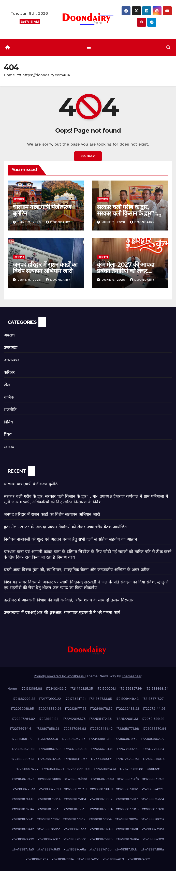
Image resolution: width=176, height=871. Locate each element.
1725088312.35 (49, 759)
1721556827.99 (130, 689)
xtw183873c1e (127, 789)
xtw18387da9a (37, 860)
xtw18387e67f (113, 860)
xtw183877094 (101, 809)
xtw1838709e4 (49, 779)
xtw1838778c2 (74, 819)
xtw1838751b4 (75, 799)
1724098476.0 (50, 749)
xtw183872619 (50, 789)
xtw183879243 (101, 829)
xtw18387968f (127, 829)
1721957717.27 (153, 699)
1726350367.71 (53, 769)
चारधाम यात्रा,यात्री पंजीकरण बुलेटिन (42, 210)
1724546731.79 (102, 749)
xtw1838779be (100, 819)
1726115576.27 (27, 769)
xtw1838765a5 (49, 809)
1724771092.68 (128, 749)
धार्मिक (9, 397)
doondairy (58, 222)
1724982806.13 (22, 759)
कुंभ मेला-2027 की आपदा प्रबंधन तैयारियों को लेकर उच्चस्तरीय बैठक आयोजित (125, 271)
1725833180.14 (154, 759)
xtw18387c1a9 (23, 849)
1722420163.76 (74, 719)
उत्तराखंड (11, 348)
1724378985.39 (75, 749)
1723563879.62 (125, 739)
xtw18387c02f (153, 839)
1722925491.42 (101, 729)
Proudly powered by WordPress (59, 677)
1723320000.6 (47, 739)
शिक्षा (7, 435)
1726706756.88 (131, 769)
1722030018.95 (22, 709)
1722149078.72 (101, 709)
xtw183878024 (126, 819)
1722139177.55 (75, 709)
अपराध (9, 335)
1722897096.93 (74, 729)
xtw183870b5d (75, 779)
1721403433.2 (56, 689)
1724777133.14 (153, 749)
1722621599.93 (152, 719)
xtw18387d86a (152, 849)
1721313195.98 (31, 689)
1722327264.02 (23, 719)
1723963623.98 (24, 749)
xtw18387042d (23, 779)
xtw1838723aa (24, 789)
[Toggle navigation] (89, 48)
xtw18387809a (152, 819)
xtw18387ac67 (49, 839)
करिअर (9, 372)
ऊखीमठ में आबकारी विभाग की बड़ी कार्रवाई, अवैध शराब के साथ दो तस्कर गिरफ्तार (69, 600)
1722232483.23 (127, 709)
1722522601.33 (126, 719)
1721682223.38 (23, 699)
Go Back (88, 157)
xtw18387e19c (88, 860)
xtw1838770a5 (127, 809)
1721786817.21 (74, 699)
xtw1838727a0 (75, 789)
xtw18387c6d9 (48, 849)
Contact (153, 769)
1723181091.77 (22, 739)
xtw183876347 (23, 809)
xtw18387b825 (101, 839)
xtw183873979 (101, 789)
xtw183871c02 (153, 779)
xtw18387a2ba (153, 829)
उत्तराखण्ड (19, 199)
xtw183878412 (23, 829)
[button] (168, 47)
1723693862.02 (153, 739)
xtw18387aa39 (23, 839)
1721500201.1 (106, 689)
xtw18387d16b (100, 849)
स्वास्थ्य (9, 447)
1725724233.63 (127, 759)
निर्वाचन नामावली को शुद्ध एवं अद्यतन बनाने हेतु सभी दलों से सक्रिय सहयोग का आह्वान (70, 539)
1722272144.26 (154, 709)
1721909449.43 (127, 699)
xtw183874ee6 (23, 799)
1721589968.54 (157, 689)
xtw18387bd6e (127, 839)
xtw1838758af (127, 799)
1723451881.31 (99, 739)
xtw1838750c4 (49, 799)
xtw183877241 (23, 819)
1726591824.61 (105, 769)
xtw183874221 (152, 789)
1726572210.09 (78, 769)
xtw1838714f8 (128, 779)
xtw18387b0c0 (74, 839)
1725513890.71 (101, 759)
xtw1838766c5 (75, 809)
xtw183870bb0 (102, 779)
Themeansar (131, 677)
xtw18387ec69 (139, 860)
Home (9, 75)
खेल (7, 385)
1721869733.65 (100, 699)
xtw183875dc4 (152, 799)
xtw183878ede (75, 829)
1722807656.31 (47, 729)
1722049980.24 (49, 709)
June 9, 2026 (30, 222)
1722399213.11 (49, 719)
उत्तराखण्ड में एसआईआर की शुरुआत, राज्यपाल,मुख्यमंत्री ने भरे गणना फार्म (62, 612)
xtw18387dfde (63, 860)
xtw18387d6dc (126, 849)
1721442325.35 (81, 689)
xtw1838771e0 (153, 809)
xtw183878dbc (48, 829)
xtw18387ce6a (75, 849)
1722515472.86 (100, 719)
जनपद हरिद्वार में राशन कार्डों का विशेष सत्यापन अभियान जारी (45, 268)
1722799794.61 (21, 729)
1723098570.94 (154, 729)
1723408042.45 (73, 739)
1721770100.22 (50, 699)
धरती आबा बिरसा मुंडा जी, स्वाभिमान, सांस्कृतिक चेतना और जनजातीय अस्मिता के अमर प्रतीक (77, 569)
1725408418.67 (75, 759)
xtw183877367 (48, 819)
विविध (8, 422)
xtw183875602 (101, 799)
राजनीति (10, 410)
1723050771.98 (127, 729)
